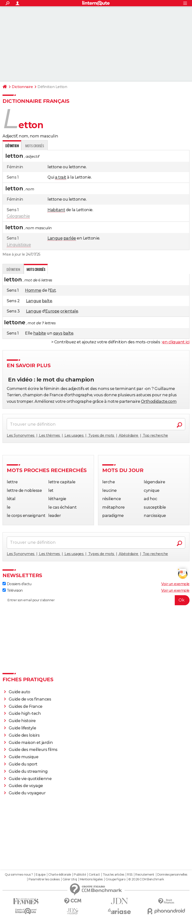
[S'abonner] (96, 600)
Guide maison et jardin (31, 742)
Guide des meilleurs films (33, 749)
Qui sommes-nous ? (19, 874)
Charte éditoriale (59, 874)
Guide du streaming (28, 771)
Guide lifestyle (22, 728)
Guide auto (19, 692)
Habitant (56, 209)
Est (53, 290)
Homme (33, 290)
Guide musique (23, 756)
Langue (55, 238)
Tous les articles (113, 874)
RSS (129, 874)
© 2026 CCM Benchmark (146, 879)
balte (47, 300)
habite (39, 333)
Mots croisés (34, 145)
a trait (60, 177)
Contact (94, 874)
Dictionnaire (22, 87)
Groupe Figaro (115, 879)
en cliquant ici (176, 342)
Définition (13, 269)
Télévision (12, 590)
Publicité (80, 874)
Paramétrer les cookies (44, 879)
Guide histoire (22, 720)
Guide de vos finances (30, 699)
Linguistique (19, 244)
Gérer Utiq (69, 879)
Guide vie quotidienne (30, 778)
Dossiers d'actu (16, 584)
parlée (70, 238)
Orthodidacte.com (158, 401)
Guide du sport (23, 764)
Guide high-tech (25, 713)
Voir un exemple (175, 584)
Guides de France (25, 706)
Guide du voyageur (27, 793)
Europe (52, 311)
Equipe (40, 874)
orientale (69, 311)
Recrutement (144, 874)
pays (57, 333)
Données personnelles (172, 874)
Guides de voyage (26, 785)
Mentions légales (91, 879)
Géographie (18, 216)
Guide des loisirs (24, 735)
